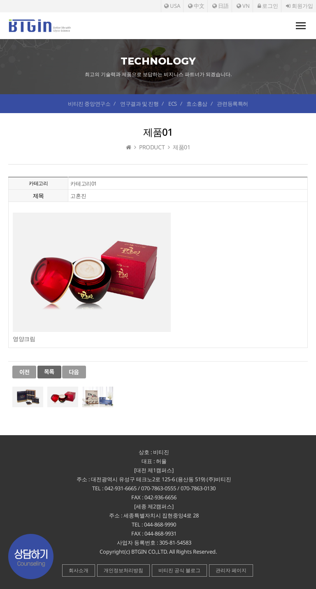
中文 (196, 5)
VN (243, 5)
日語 (220, 5)
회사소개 (78, 570)
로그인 (268, 5)
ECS (172, 103)
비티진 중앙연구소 (89, 103)
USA (172, 5)
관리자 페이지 (231, 570)
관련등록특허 (232, 103)
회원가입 (299, 5)
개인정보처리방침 (123, 570)
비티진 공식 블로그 (179, 570)
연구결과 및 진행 (139, 103)
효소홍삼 (196, 103)
